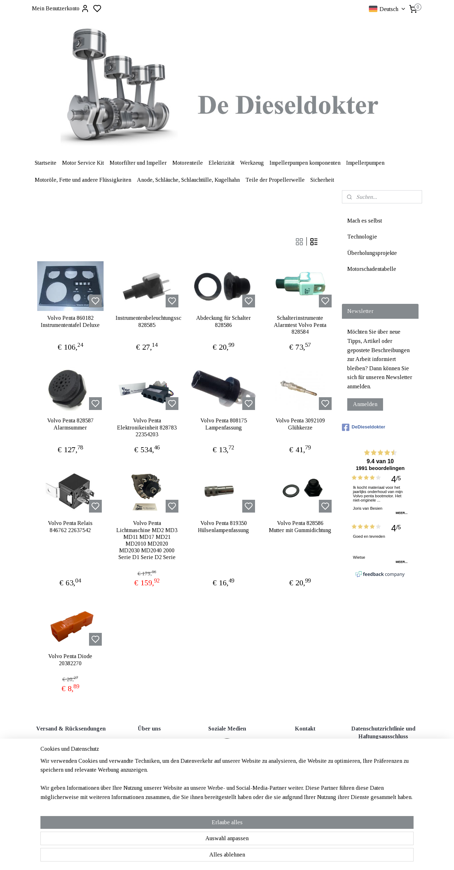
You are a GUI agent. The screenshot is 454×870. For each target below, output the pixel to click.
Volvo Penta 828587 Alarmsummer (70, 423)
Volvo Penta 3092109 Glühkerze (300, 423)
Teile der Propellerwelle (275, 180)
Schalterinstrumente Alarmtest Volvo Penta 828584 (300, 324)
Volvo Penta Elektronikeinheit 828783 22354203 (147, 427)
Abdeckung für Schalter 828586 (223, 321)
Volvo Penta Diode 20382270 (70, 659)
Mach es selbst (364, 221)
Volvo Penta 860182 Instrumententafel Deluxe (70, 321)
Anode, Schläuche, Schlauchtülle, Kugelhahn (188, 180)
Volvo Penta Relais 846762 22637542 (70, 526)
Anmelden (365, 404)
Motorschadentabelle (371, 269)
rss (262, 799)
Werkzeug (252, 163)
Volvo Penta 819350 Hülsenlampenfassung (223, 526)
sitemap (250, 799)
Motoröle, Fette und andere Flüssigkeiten (83, 180)
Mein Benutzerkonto (60, 8)
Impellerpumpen (365, 163)
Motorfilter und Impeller (138, 163)
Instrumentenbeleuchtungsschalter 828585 (147, 321)
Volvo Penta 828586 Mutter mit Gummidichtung (300, 526)
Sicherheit (322, 180)
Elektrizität (221, 163)
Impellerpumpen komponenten (305, 163)
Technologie (362, 237)
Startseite (45, 163)
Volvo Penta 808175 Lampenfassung (223, 423)
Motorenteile (187, 163)
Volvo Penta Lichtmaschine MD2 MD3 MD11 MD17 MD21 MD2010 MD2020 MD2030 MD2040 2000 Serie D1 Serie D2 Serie (146, 540)
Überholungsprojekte (372, 253)
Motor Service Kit (83, 163)
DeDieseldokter (363, 427)
